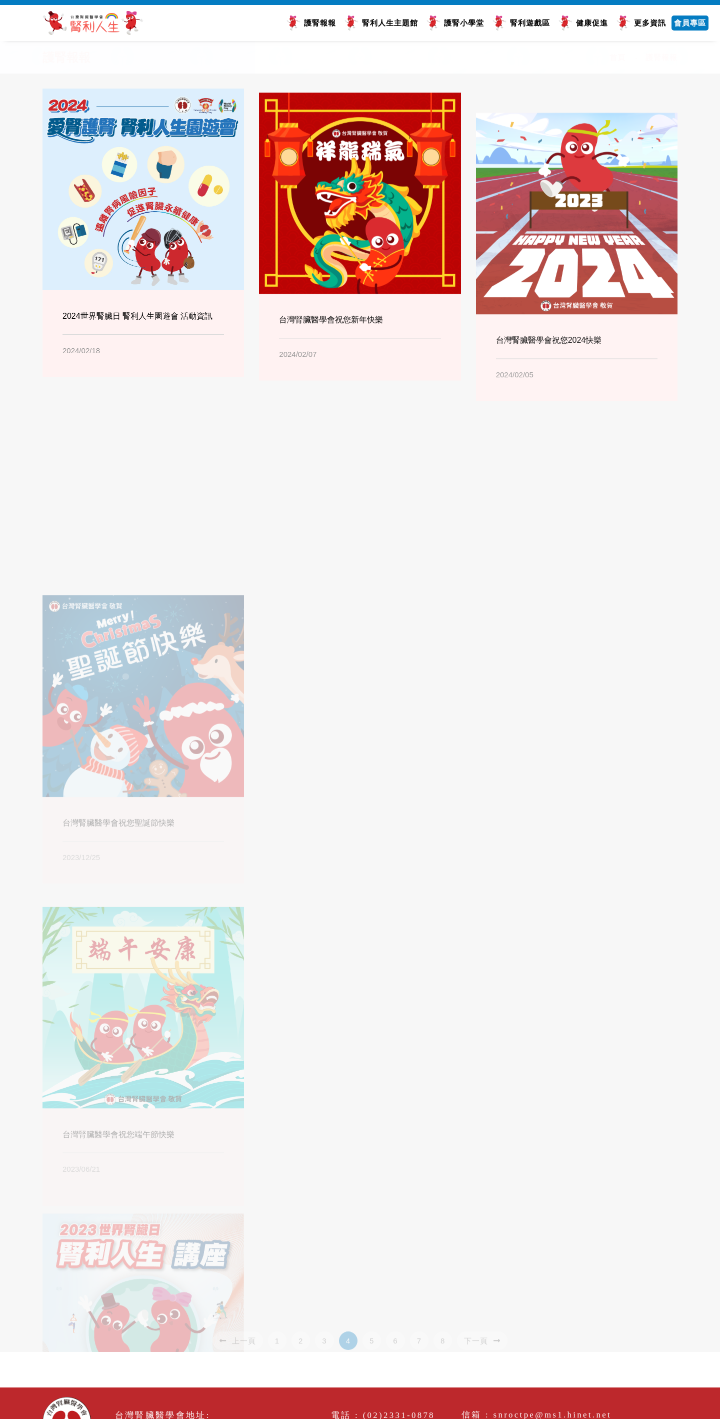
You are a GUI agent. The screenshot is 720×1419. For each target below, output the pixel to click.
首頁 (618, 57)
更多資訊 (650, 23)
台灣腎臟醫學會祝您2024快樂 (549, 383)
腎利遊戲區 (530, 23)
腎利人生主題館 (390, 23)
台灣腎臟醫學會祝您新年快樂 (331, 338)
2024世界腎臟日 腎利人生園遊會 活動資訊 (137, 319)
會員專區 (690, 23)
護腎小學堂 (464, 23)
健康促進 (592, 23)
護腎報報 (320, 23)
